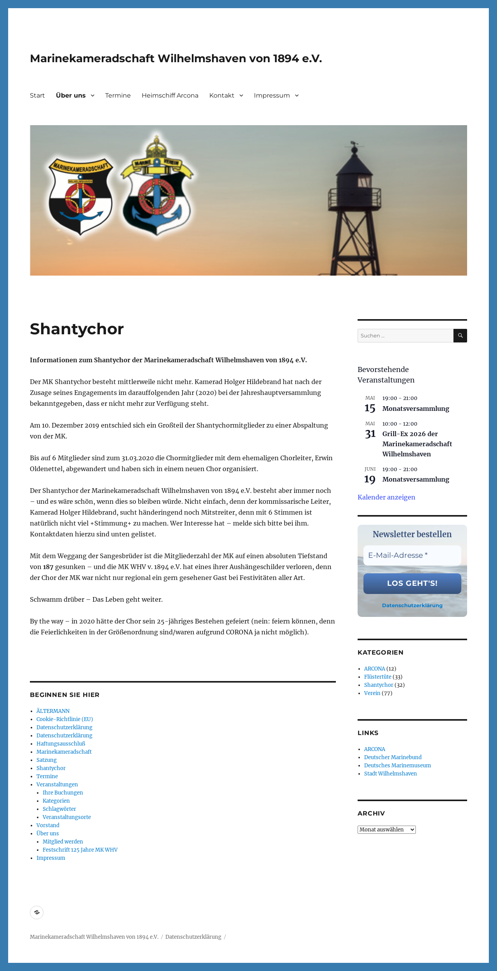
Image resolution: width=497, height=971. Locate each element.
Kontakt (222, 95)
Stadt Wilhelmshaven (390, 773)
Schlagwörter (59, 809)
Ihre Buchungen (63, 792)
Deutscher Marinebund (393, 757)
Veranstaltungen (57, 784)
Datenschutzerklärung (64, 727)
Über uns (71, 95)
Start (37, 95)
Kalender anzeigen (386, 497)
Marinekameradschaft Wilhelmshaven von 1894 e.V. (176, 58)
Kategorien (56, 801)
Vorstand (47, 825)
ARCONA (374, 668)
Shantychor (51, 768)
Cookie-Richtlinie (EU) (64, 719)
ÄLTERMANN (53, 711)
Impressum (272, 95)
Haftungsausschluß (60, 743)
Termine (118, 95)
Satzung (46, 760)
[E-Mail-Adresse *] (412, 555)
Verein (372, 693)
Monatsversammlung (415, 408)
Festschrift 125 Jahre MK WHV (80, 850)
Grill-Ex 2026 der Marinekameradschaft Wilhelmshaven (417, 444)
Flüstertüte (377, 677)
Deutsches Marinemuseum (397, 765)
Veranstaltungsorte (67, 817)
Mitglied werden (63, 841)
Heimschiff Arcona (170, 95)
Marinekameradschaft (64, 752)
